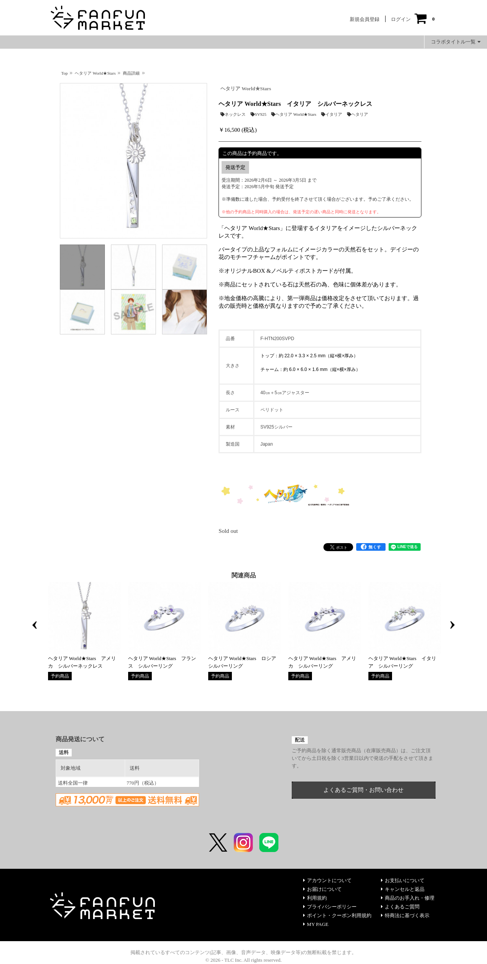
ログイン (401, 19)
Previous (35, 625)
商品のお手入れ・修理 (407, 898)
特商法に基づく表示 (405, 915)
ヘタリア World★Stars (245, 88)
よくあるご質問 (400, 907)
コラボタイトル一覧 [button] (456, 42)
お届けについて (322, 889)
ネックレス (233, 114)
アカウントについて (327, 880)
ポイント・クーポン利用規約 (337, 915)
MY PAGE (315, 924)
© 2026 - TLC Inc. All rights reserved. (244, 960)
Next (452, 625)
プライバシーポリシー (330, 907)
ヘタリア (357, 114)
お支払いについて (402, 880)
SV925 (259, 114)
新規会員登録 (364, 19)
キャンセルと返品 (402, 889)
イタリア (331, 114)
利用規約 (315, 898)
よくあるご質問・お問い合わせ (363, 790)
